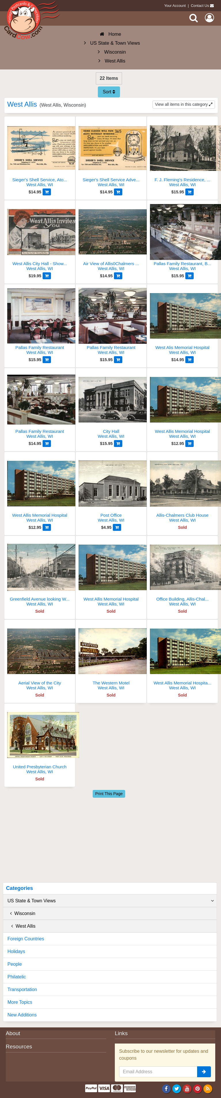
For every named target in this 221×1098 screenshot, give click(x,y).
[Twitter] (177, 1089)
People (14, 964)
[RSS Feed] (208, 1089)
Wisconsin (21, 913)
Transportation (22, 989)
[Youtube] (187, 1089)
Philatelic (16, 976)
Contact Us (200, 5)
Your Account (175, 5)
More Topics (19, 1002)
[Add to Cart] (47, 191)
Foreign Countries (25, 938)
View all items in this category (183, 104)
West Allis (21, 926)
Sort (109, 91)
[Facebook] (166, 1089)
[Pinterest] (198, 1089)
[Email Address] (158, 1071)
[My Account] (209, 18)
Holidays (16, 951)
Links (121, 1033)
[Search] (193, 18)
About (13, 1033)
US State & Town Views (110, 900)
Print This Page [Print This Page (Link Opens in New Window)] (109, 793)
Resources (19, 1047)
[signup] (204, 1071)
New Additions (22, 1014)
